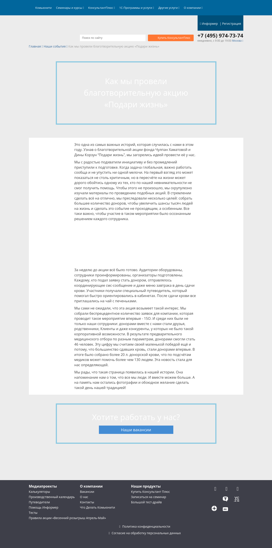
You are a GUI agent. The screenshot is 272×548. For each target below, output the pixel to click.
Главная (35, 46)
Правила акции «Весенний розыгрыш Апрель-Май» (67, 518)
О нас (84, 497)
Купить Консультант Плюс (150, 492)
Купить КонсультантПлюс (174, 38)
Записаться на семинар (148, 497)
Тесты (33, 513)
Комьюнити (43, 8)
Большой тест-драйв (146, 502)
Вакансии (87, 492)
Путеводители (39, 502)
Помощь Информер (43, 507)
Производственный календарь (52, 497)
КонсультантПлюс (101, 8)
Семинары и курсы (70, 8)
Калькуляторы (39, 492)
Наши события (55, 46)
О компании (193, 8)
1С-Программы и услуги (136, 8)
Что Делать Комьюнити (97, 507)
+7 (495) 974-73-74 (220, 35)
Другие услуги (168, 8)
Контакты (87, 502)
